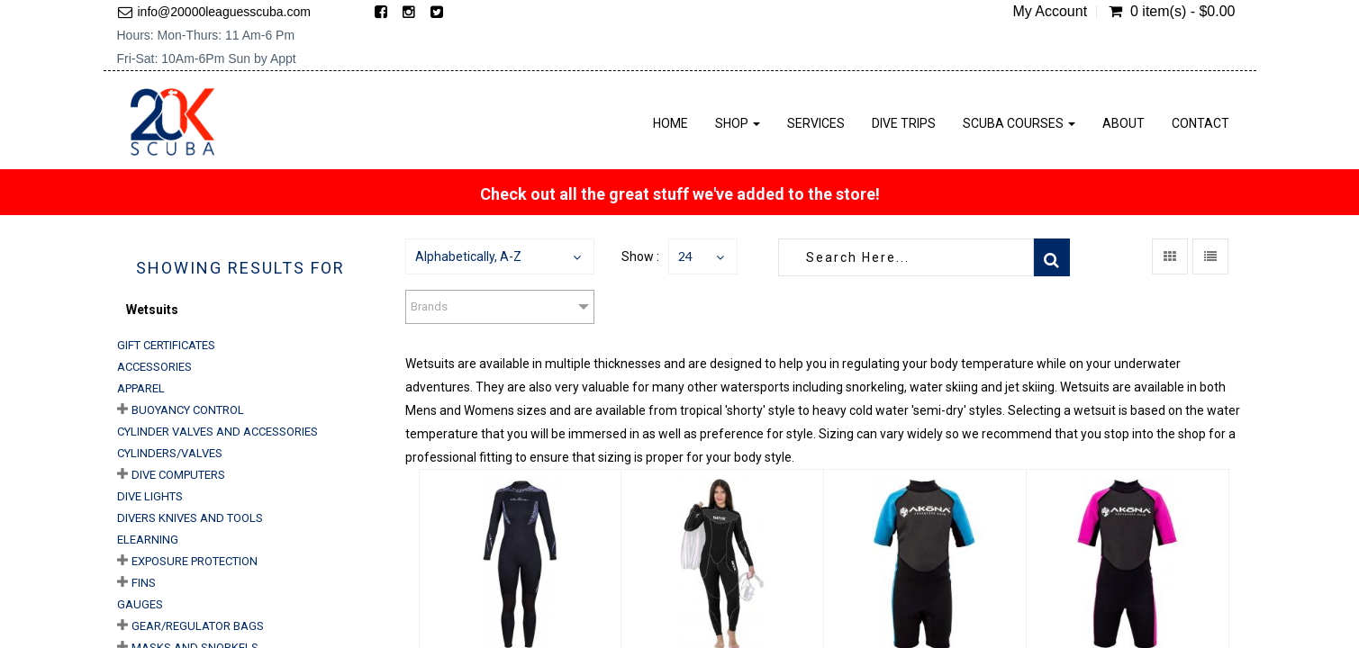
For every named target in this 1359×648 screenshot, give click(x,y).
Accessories (154, 367)
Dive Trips (904, 123)
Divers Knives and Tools (190, 518)
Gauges (140, 604)
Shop (737, 123)
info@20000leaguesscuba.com (224, 11)
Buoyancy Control (187, 410)
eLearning (147, 539)
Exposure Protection (194, 561)
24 (685, 256)
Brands (429, 306)
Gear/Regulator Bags (197, 626)
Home (670, 123)
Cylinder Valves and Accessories (217, 431)
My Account (1049, 11)
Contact (1200, 123)
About (1123, 123)
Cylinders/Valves (169, 453)
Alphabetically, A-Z (468, 256)
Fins (143, 583)
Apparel (141, 388)
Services (816, 123)
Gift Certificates (166, 345)
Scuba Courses (1019, 123)
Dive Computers (178, 475)
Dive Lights (150, 496)
